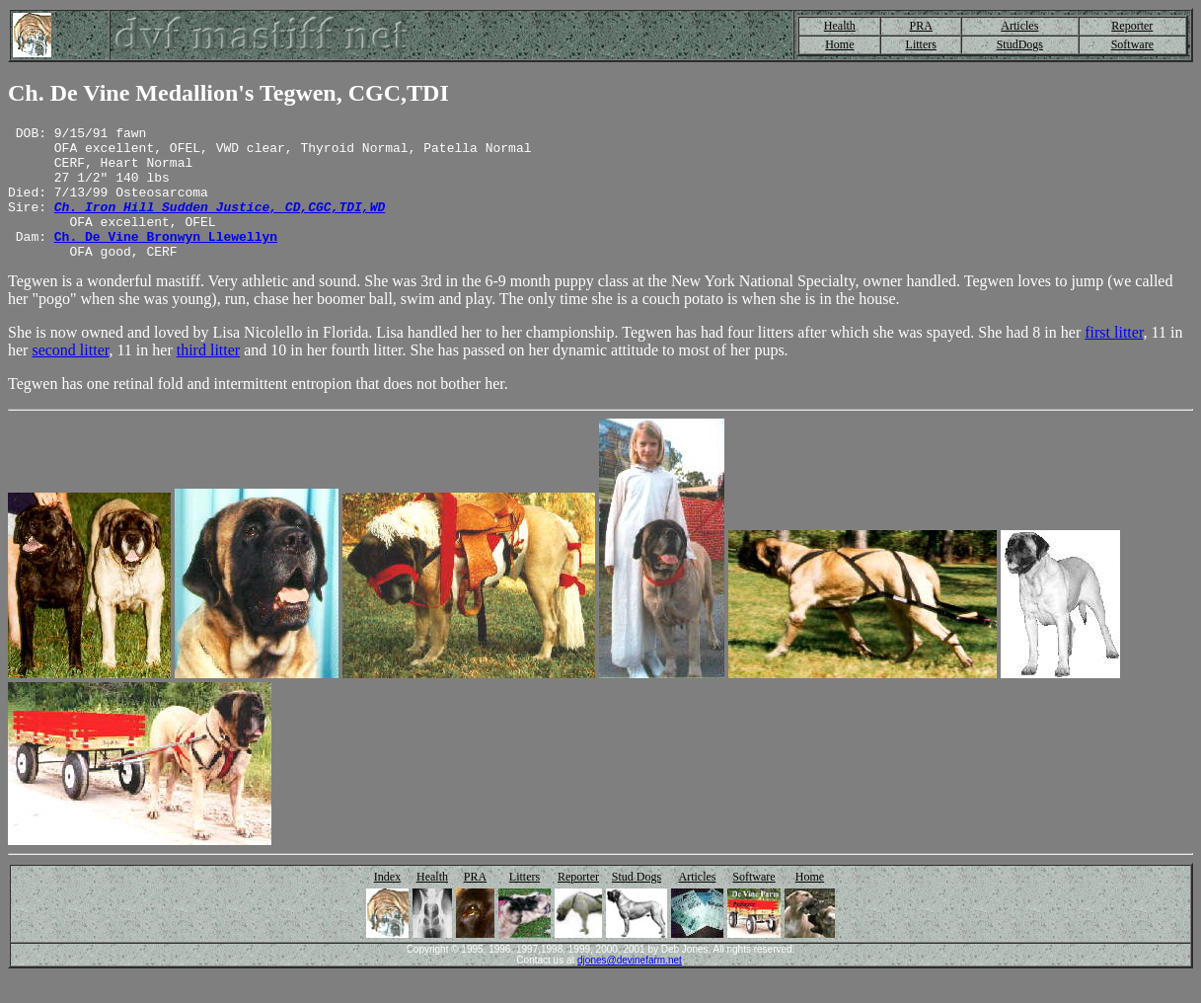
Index (387, 903)
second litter (70, 376)
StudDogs (1020, 44)
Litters (921, 44)
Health (840, 26)
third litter (208, 376)
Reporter (1132, 26)
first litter (1114, 358)
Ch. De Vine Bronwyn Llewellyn (165, 260)
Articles (1019, 26)
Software (1132, 44)
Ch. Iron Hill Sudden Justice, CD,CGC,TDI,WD (219, 224)
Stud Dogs (636, 903)
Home (839, 44)
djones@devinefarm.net (629, 986)
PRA (921, 26)
